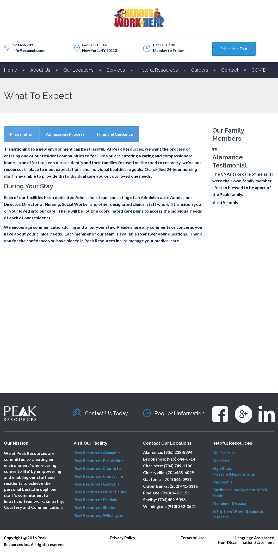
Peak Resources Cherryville (98, 476)
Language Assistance (254, 537)
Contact (229, 70)
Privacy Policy (122, 537)
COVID (258, 70)
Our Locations (78, 70)
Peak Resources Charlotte (97, 468)
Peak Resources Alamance (97, 452)
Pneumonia (222, 482)
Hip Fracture (224, 452)
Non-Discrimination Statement (246, 542)
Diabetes (220, 460)
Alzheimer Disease (229, 503)
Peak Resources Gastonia (96, 484)
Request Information (179, 413)
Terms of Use (193, 537)
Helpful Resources (158, 70)
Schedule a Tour (234, 48)
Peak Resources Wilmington (99, 515)
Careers (199, 70)
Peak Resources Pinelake (96, 499)
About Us (40, 70)
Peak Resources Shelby (94, 507)
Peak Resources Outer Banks (99, 491)
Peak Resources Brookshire (98, 460)
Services (116, 70)
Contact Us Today (106, 413)
